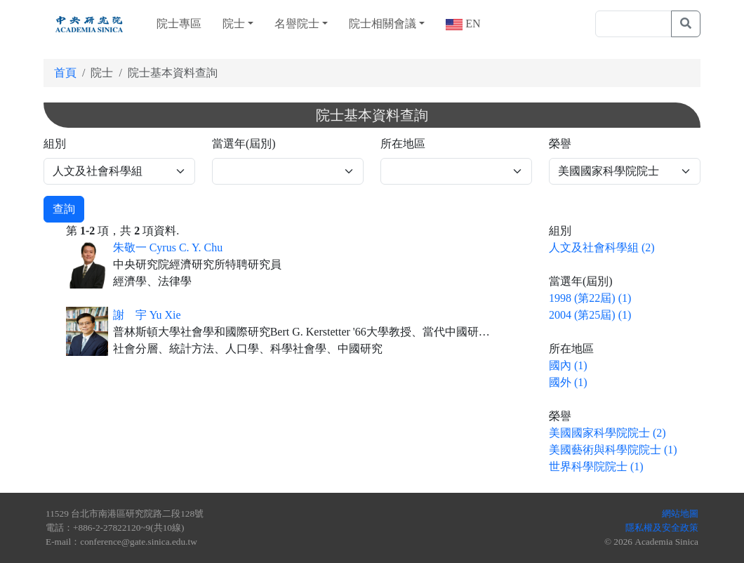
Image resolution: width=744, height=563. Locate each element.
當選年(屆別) (244, 144)
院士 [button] (233, 23)
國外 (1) (568, 382)
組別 (55, 144)
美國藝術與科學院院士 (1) (613, 450)
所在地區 (402, 144)
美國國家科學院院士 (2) (607, 433)
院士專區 (179, 23)
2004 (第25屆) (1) (590, 315)
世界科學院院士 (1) (596, 466)
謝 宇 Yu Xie (147, 315)
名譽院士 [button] (296, 23)
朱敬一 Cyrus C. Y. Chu (167, 247)
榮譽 (560, 144)
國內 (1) (568, 365)
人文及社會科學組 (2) (602, 247)
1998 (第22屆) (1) (590, 298)
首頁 (65, 73)
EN (471, 23)
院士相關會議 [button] (382, 23)
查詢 (64, 209)
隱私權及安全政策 (661, 527)
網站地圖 (680, 513)
